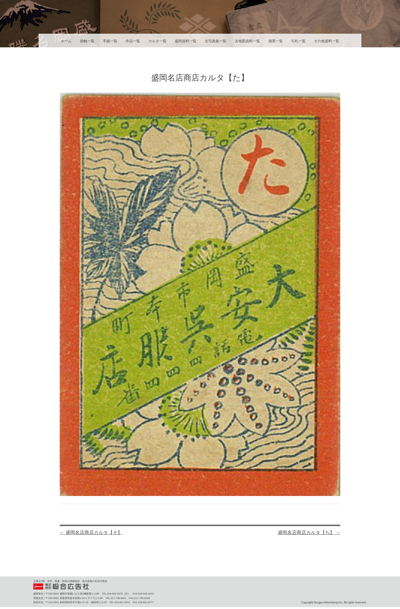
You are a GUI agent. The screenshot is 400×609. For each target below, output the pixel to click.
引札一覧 (298, 41)
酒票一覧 (275, 41)
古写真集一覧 (215, 41)
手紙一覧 (110, 41)
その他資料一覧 (326, 41)
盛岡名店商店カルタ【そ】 (91, 532)
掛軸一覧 (87, 41)
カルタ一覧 (157, 41)
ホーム (66, 41)
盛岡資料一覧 (185, 41)
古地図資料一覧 (247, 41)
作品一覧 (133, 41)
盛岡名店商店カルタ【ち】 (309, 532)
